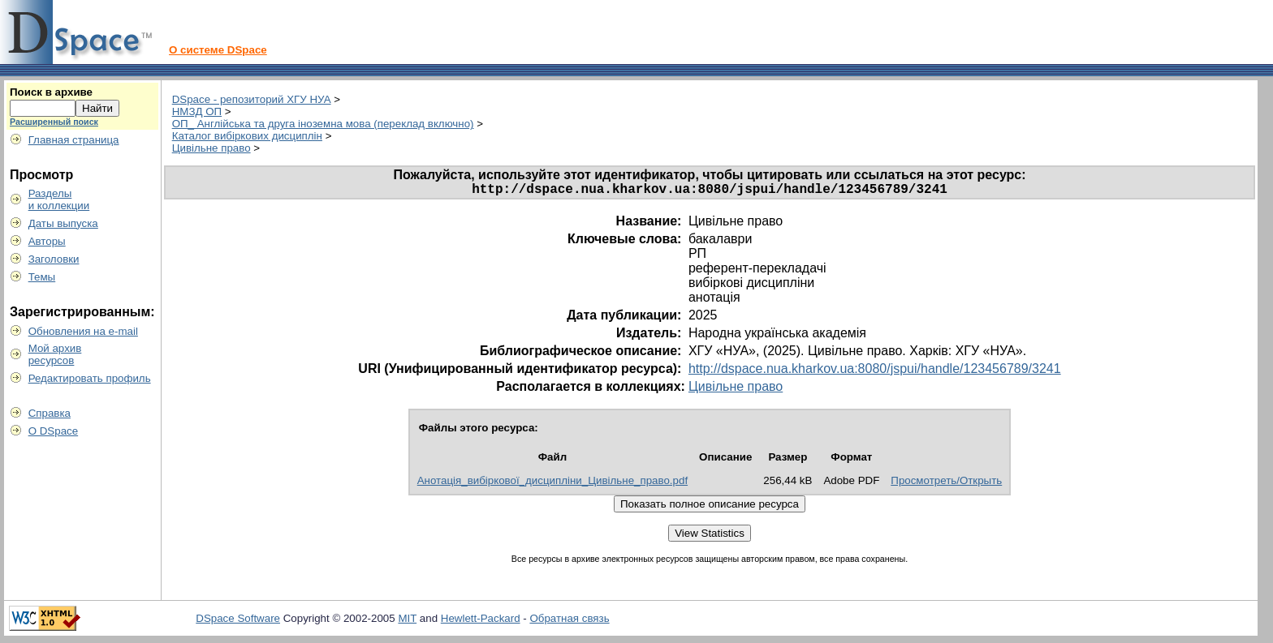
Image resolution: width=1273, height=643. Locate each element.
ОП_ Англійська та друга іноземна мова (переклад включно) (323, 124)
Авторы (47, 241)
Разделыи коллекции (59, 199)
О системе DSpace (218, 50)
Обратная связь (569, 621)
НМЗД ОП (197, 111)
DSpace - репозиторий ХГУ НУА (251, 99)
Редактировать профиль (89, 378)
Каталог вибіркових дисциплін (247, 136)
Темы (42, 277)
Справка (49, 413)
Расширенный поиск (54, 121)
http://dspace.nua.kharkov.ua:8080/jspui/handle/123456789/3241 (874, 372)
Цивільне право (211, 148)
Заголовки (54, 259)
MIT (407, 621)
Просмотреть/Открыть (946, 484)
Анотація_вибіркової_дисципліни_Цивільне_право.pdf (552, 484)
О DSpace (53, 431)
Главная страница (73, 140)
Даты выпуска (63, 223)
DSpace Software (238, 621)
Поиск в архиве (51, 92)
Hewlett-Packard (480, 621)
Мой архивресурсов (55, 354)
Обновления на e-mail (83, 331)
